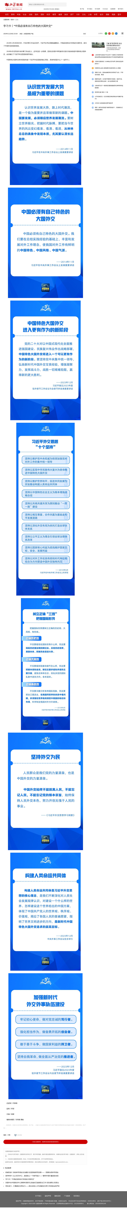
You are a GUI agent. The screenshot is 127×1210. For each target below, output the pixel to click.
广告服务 (67, 1196)
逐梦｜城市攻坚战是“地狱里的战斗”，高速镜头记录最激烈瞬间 (109, 108)
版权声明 (48, 1196)
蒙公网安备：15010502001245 (96, 1203)
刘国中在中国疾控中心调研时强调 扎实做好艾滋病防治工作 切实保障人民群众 (32, 1182)
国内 (12, 19)
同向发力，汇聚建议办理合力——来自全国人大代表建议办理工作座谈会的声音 (32, 1186)
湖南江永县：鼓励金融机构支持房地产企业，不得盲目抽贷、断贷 (109, 73)
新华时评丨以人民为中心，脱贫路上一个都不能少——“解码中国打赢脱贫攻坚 (32, 1176)
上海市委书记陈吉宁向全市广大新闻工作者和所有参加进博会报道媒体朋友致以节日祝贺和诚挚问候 (109, 56)
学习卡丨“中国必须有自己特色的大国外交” (19, 1179)
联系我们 (77, 1196)
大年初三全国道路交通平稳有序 (104, 103)
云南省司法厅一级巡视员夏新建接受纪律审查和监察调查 (109, 86)
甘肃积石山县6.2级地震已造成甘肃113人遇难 (108, 68)
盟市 (119, 14)
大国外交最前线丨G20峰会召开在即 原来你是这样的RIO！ (109, 62)
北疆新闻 (6, 19)
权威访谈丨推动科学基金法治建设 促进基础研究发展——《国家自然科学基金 (31, 1172)
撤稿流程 (57, 1196)
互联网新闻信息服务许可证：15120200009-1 (70, 1203)
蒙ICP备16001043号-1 (104, 1201)
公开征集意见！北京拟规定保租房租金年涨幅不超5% (109, 97)
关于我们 (38, 1196)
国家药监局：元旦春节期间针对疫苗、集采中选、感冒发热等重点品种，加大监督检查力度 (109, 80)
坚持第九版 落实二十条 (101, 92)
